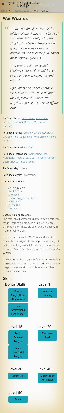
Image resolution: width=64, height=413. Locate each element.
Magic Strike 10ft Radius (47, 378)
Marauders (8, 157)
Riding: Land (14, 201)
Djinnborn (45, 136)
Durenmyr (8, 126)
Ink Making (14, 205)
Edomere (7, 122)
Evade (18, 399)
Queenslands (28, 118)
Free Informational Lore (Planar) (18, 310)
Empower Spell (47, 335)
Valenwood (40, 122)
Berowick (18, 122)
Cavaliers (42, 154)
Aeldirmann (42, 118)
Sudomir (28, 122)
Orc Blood (39, 132)
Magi (30, 147)
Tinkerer (23, 161)
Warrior (33, 154)
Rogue (14, 161)
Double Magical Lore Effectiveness (18, 295)
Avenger (51, 157)
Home (3, 10)
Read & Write (15, 191)
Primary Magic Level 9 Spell (23, 198)
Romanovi (27, 132)
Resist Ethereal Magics (18, 337)
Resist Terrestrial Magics (18, 352)
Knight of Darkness (26, 157)
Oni (4, 136)
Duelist (6, 161)
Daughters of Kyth (29, 136)
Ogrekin (49, 132)
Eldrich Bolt (18, 376)
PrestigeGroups (20, 10)
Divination (13, 194)
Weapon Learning (47, 293)
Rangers (41, 157)
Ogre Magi (13, 136)
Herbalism (13, 208)
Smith (32, 161)
